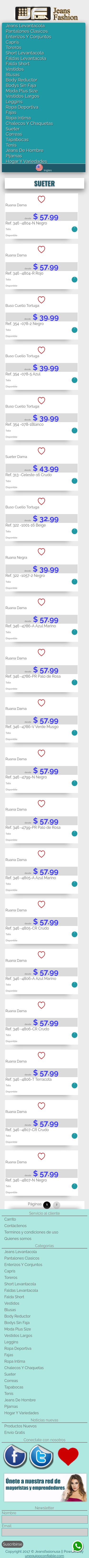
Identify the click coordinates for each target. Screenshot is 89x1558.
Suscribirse (12, 1544)
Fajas (11, 112)
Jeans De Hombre (24, 150)
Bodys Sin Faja (21, 85)
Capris (12, 42)
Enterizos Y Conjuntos (28, 36)
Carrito (10, 1219)
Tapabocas (17, 139)
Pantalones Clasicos (27, 31)
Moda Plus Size (21, 90)
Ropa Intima (18, 117)
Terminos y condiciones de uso (31, 1232)
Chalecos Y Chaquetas (29, 123)
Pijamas (14, 155)
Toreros (13, 47)
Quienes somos (17, 1238)
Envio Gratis (14, 1432)
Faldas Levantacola (26, 58)
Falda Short (17, 63)
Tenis (11, 145)
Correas (14, 134)
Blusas (12, 74)
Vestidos (15, 69)
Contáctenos (15, 1225)
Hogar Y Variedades (26, 161)
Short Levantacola (25, 52)
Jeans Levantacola (25, 25)
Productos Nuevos (20, 1426)
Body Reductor (21, 79)
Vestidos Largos (22, 96)
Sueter (12, 128)
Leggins (14, 101)
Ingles (43, 170)
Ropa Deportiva (22, 107)
